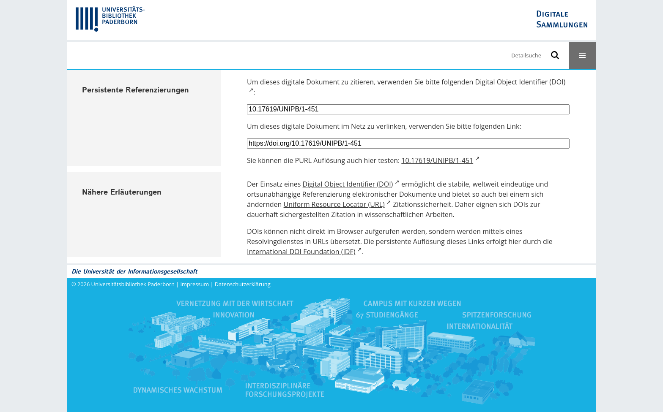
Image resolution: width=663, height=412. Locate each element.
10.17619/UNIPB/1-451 (437, 160)
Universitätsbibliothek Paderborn (133, 284)
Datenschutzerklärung (243, 284)
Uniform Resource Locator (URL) (334, 204)
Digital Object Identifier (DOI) (348, 184)
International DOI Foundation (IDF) (301, 251)
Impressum (195, 284)
